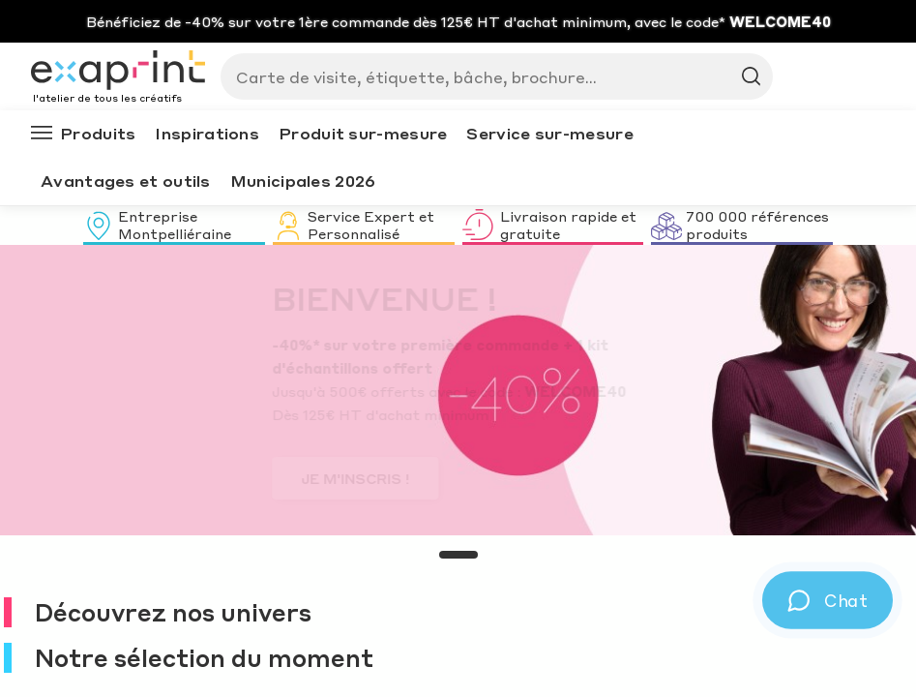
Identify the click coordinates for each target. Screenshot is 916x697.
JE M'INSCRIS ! (136, 478)
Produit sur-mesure (363, 133)
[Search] (489, 76)
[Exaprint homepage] (118, 71)
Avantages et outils (126, 180)
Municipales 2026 (303, 180)
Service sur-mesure (549, 133)
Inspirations (207, 133)
